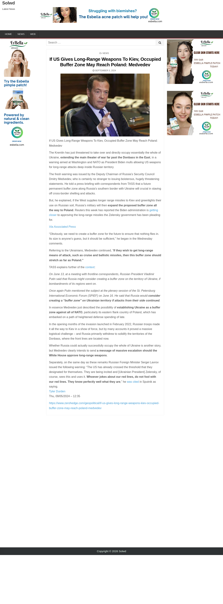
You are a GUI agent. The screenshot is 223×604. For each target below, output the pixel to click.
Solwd (8, 3)
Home (8, 34)
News (21, 34)
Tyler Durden (57, 391)
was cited (133, 381)
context (90, 267)
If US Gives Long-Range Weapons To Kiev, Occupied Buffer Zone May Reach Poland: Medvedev (105, 61)
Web (33, 34)
